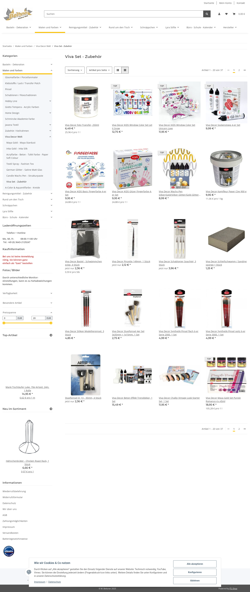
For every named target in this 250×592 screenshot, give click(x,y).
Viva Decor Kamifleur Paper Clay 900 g (226, 191)
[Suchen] (123, 13)
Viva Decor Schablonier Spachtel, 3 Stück (177, 263)
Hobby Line (11, 101)
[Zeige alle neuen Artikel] (51, 408)
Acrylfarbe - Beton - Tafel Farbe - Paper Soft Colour (27, 156)
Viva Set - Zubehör (16, 181)
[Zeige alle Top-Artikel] (51, 335)
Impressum (39, 582)
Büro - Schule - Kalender (16, 217)
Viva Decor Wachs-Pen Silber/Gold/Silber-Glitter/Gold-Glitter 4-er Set (179, 193)
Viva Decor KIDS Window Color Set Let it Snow (132, 126)
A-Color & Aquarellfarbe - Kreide (22, 187)
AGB (5, 515)
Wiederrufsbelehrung (14, 491)
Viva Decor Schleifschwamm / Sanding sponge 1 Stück (226, 263)
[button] (219, 13)
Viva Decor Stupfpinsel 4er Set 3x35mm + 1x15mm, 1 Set (128, 333)
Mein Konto (225, 2)
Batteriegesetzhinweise (15, 538)
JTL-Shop (233, 588)
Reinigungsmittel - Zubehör (17, 193)
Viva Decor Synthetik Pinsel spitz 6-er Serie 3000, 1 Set (225, 333)
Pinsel (8, 89)
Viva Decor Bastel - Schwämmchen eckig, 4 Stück (83, 263)
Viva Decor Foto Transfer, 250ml (82, 124)
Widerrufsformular (13, 497)
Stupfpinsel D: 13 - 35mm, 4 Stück (83, 397)
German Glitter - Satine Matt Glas (24, 169)
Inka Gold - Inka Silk (16, 148)
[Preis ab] (9, 318)
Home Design (12, 112)
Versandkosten (10, 532)
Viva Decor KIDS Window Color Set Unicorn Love (177, 126)
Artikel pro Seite (98, 70)
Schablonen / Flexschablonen (21, 95)
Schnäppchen (10, 205)
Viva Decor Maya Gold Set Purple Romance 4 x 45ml (223, 399)
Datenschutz (54, 582)
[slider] (4, 323)
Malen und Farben (12, 70)
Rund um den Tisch (13, 199)
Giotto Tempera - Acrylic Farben (22, 107)
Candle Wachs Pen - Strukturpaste (24, 175)
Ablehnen (195, 580)
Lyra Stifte (8, 211)
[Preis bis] (38, 318)
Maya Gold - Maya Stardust (20, 142)
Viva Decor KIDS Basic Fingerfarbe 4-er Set (85, 193)
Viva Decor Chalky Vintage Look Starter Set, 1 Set (179, 399)
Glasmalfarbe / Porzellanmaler (21, 77)
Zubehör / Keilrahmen (17, 130)
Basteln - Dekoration (13, 64)
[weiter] (244, 70)
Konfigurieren (195, 572)
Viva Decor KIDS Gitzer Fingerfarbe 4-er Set (132, 193)
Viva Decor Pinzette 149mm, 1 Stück (131, 261)
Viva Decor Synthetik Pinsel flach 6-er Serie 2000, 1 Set (178, 333)
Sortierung (73, 70)
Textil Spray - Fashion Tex (20, 163)
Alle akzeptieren (195, 564)
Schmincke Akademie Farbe (20, 118)
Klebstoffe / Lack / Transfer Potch (22, 83)
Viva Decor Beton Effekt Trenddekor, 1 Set (132, 399)
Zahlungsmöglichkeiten (15, 520)
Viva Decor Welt (13, 136)
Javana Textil (12, 124)
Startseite (209, 2)
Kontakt (241, 2)
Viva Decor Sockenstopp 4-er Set (223, 124)
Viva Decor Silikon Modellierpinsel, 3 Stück (84, 333)
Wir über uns (10, 509)
